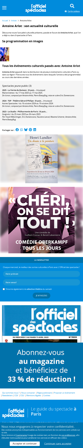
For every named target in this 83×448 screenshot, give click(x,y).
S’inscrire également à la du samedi (29, 289)
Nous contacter (28, 392)
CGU (22, 395)
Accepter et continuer (25, 443)
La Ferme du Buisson (17, 90)
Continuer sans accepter (58, 443)
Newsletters (7, 395)
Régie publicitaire (44, 392)
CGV (16, 395)
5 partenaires (21, 435)
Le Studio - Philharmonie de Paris (23, 111)
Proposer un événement (64, 392)
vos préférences (68, 435)
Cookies (46, 395)
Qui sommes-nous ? (11, 392)
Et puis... (32, 90)
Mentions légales (33, 395)
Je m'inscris (41, 295)
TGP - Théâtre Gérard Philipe (21, 100)
